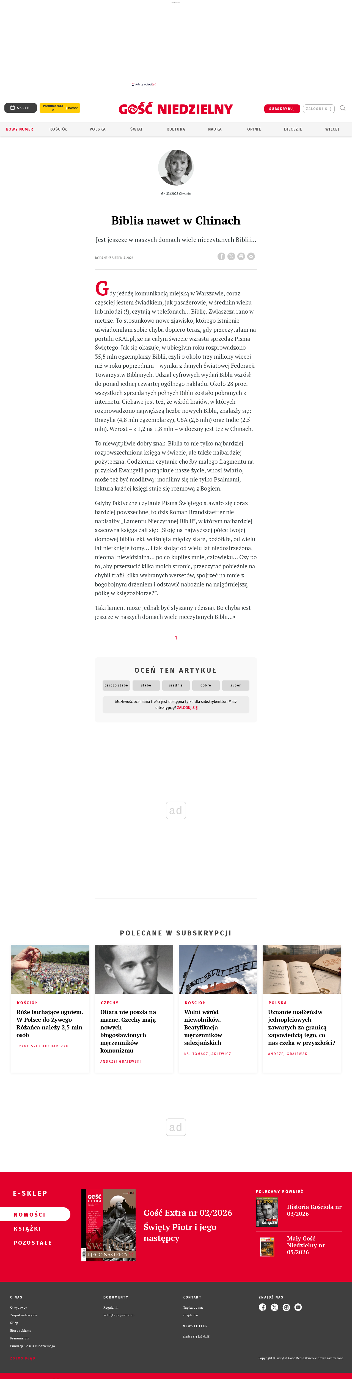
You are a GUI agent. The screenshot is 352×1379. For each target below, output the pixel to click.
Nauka (215, 129)
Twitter (232, 254)
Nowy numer (20, 129)
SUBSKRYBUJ (282, 109)
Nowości (26, 1214)
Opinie (254, 129)
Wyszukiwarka (342, 108)
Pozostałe (26, 1242)
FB (222, 254)
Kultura (176, 129)
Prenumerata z (53, 108)
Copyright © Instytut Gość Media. (281, 1358)
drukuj (242, 254)
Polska (98, 129)
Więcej (332, 129)
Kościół (59, 129)
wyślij (252, 254)
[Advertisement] (176, 43)
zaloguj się (319, 109)
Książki (26, 1228)
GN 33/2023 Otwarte (176, 194)
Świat (136, 129)
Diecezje (293, 129)
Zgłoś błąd (22, 1358)
